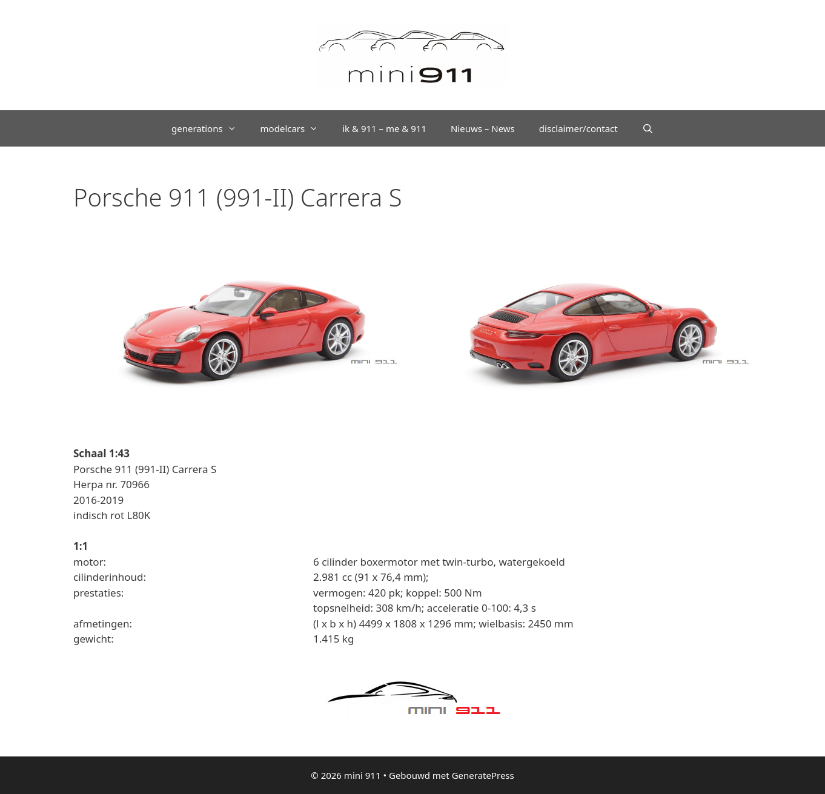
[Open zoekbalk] (648, 128)
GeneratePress (483, 775)
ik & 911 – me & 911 (384, 128)
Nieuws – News (483, 128)
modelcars (295, 128)
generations (209, 128)
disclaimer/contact (578, 128)
